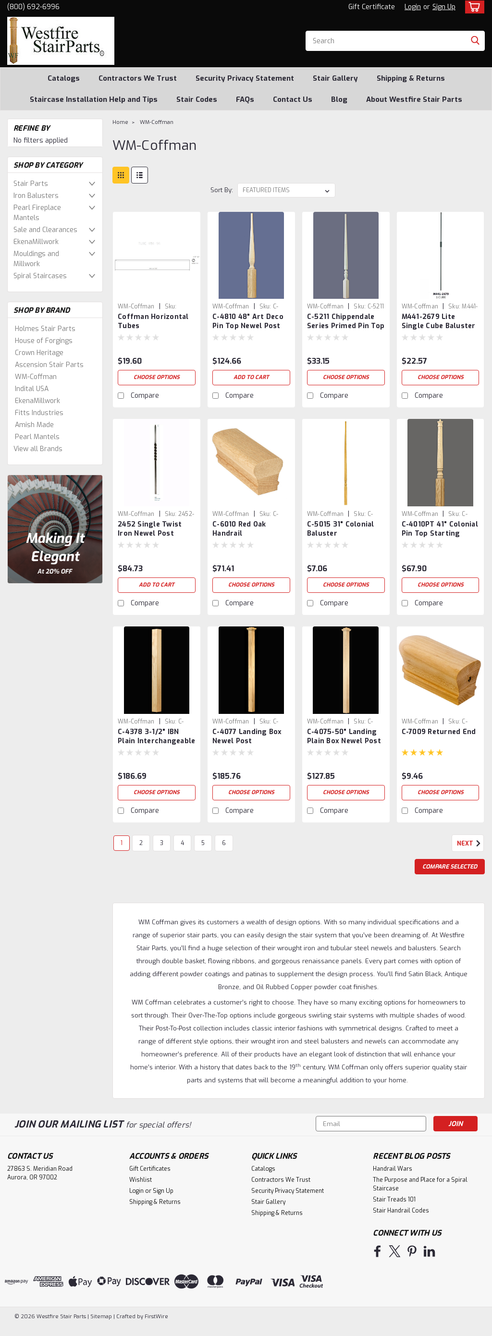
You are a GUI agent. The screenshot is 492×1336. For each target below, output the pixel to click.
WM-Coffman (36, 376)
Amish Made (34, 424)
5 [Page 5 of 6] (203, 843)
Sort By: (221, 190)
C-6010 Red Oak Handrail (239, 529)
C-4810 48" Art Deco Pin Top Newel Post (247, 321)
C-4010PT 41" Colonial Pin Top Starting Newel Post (440, 529)
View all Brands (37, 449)
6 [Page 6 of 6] (224, 843)
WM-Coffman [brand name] (136, 306)
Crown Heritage (39, 352)
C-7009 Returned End (439, 731)
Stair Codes (196, 99)
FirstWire (155, 1316)
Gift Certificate (371, 7)
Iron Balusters (36, 195)
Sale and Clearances (45, 229)
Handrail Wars (392, 1169)
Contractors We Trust (137, 78)
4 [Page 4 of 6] (182, 843)
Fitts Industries (39, 412)
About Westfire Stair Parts (414, 99)
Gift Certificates (150, 1169)
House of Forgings (44, 340)
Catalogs (64, 78)
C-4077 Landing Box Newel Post (247, 736)
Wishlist (140, 1180)
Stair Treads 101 (394, 1199)
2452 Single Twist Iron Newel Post (150, 529)
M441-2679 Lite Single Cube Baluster (439, 321)
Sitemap (101, 1316)
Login (413, 7)
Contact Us (292, 99)
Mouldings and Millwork (36, 259)
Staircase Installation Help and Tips (94, 99)
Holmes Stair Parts (45, 328)
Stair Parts (30, 183)
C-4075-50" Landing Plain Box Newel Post (344, 736)
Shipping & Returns (411, 78)
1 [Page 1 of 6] (122, 843)
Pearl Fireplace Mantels (37, 212)
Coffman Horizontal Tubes (153, 321)
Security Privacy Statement (245, 78)
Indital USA (32, 388)
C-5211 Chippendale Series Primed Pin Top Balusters (345, 321)
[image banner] (55, 528)
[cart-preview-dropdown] (472, 6)
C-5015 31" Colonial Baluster (340, 529)
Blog (339, 99)
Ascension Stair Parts (49, 364)
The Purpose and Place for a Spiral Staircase (420, 1184)
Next (470, 843)
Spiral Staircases (40, 276)
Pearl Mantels (37, 436)
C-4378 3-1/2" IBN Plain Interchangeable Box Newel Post (156, 737)
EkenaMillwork (36, 241)
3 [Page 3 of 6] (161, 843)
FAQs (245, 99)
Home (120, 122)
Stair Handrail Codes (401, 1210)
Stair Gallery (335, 78)
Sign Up (443, 7)
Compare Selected (449, 866)
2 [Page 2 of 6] (141, 843)
